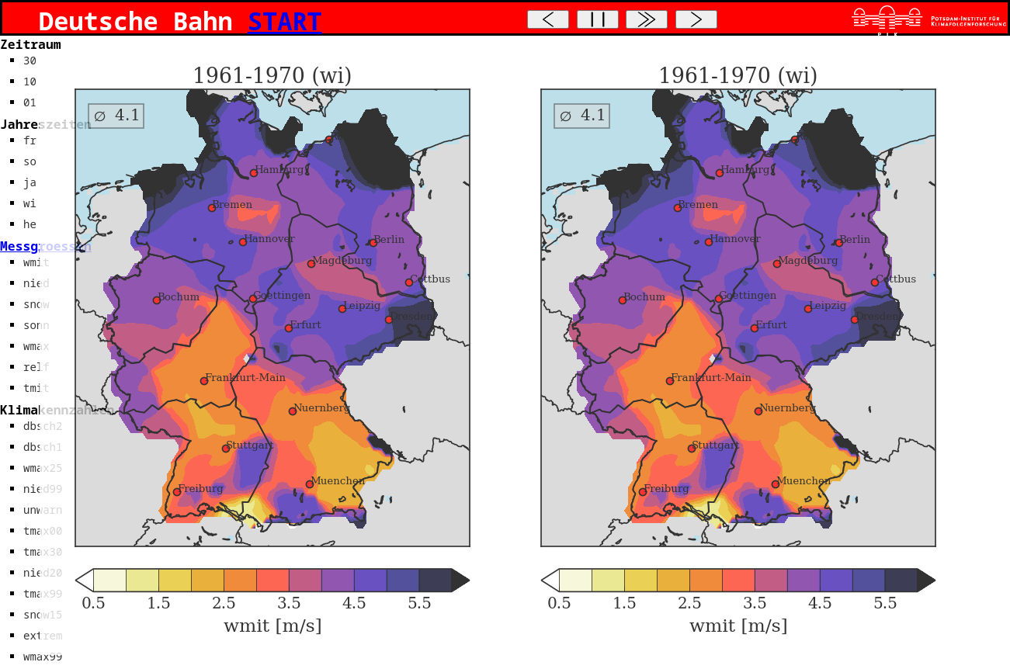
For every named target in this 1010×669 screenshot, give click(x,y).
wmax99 (42, 656)
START (285, 20)
